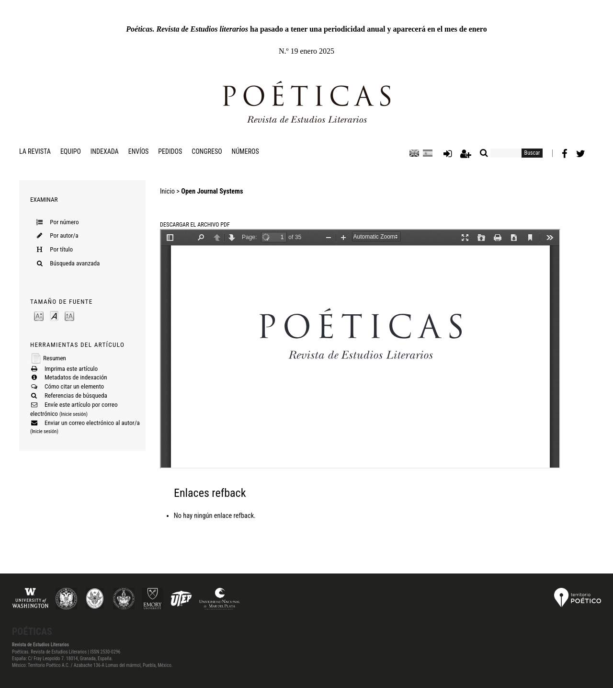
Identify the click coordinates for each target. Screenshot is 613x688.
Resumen (54, 358)
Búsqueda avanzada (75, 263)
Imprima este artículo (71, 368)
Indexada (105, 151)
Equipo (70, 151)
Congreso (207, 151)
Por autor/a (64, 235)
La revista (35, 151)
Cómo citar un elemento (74, 386)
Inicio (167, 191)
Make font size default (54, 315)
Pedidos (170, 151)
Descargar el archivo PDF (195, 224)
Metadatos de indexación (76, 377)
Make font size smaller (39, 315)
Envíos (138, 151)
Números (245, 151)
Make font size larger (69, 315)
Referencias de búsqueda (76, 395)
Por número (64, 222)
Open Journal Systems (212, 191)
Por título (61, 249)
